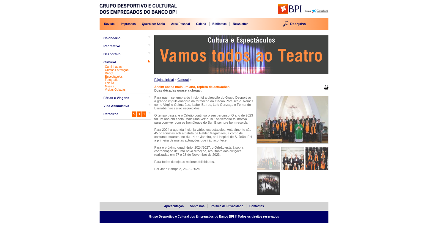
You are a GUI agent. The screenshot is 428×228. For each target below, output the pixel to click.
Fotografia (111, 79)
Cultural (109, 62)
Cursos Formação (116, 70)
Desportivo (111, 54)
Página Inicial (164, 79)
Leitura (109, 83)
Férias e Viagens (116, 98)
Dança (109, 73)
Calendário (111, 38)
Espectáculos (113, 76)
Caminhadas (113, 66)
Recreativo (111, 46)
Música (109, 86)
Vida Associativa (116, 106)
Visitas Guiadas (115, 89)
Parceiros (110, 114)
